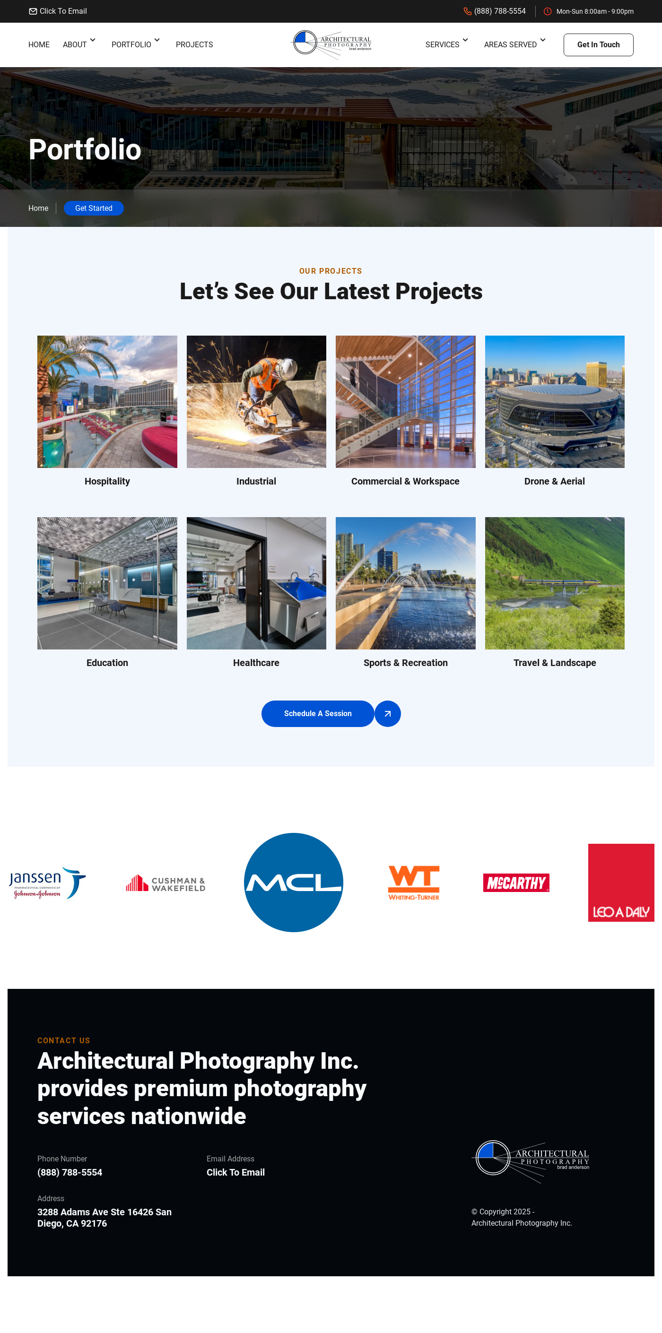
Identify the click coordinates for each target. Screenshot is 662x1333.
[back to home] (331, 45)
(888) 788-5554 (494, 11)
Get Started (94, 208)
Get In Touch (598, 44)
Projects (194, 44)
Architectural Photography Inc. (521, 1223)
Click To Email (57, 11)
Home (39, 44)
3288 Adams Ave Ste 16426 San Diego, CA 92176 (104, 1217)
